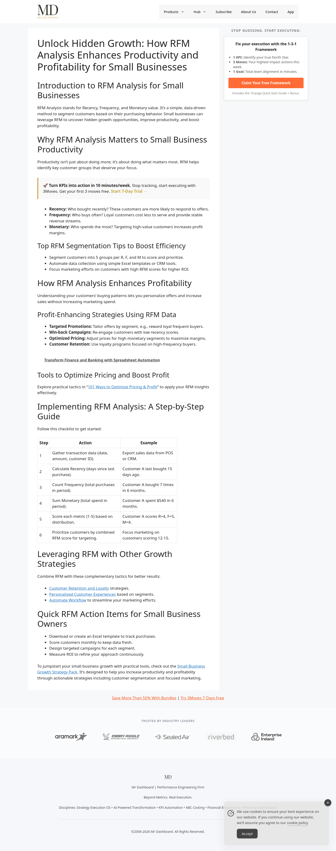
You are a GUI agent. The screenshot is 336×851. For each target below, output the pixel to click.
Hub (202, 12)
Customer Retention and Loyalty (79, 588)
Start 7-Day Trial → (129, 191)
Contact (272, 11)
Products (176, 12)
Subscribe (224, 11)
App (290, 11)
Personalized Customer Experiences (82, 594)
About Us (248, 11)
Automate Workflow (67, 600)
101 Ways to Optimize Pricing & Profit (123, 386)
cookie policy (297, 829)
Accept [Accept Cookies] (247, 840)
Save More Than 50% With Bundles (144, 697)
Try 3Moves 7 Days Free (202, 697)
